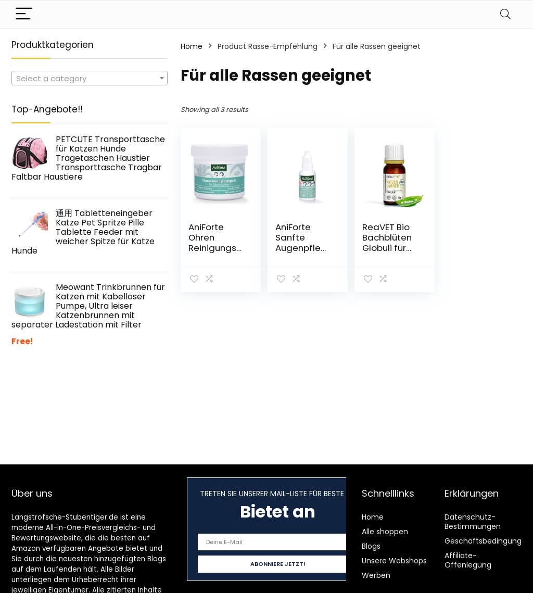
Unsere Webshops (394, 561)
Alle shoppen (385, 531)
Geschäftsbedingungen (488, 541)
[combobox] (89, 78)
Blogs (371, 546)
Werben (376, 575)
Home (191, 46)
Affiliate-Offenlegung (468, 560)
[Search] (505, 14)
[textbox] (89, 78)
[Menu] (23, 14)
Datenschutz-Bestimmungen (473, 522)
